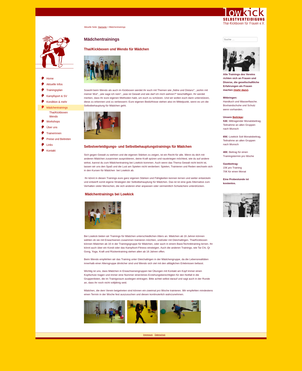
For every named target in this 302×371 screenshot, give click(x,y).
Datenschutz (160, 335)
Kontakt (50, 150)
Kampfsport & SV (56, 96)
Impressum (148, 335)
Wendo (53, 116)
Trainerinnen (53, 133)
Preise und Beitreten (58, 139)
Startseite (102, 27)
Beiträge (237, 117)
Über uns (51, 127)
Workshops (53, 121)
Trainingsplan (54, 90)
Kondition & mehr (56, 101)
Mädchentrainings (57, 107)
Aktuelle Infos (54, 84)
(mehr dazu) (241, 90)
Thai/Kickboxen (58, 112)
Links (49, 144)
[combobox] (240, 39)
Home (50, 78)
